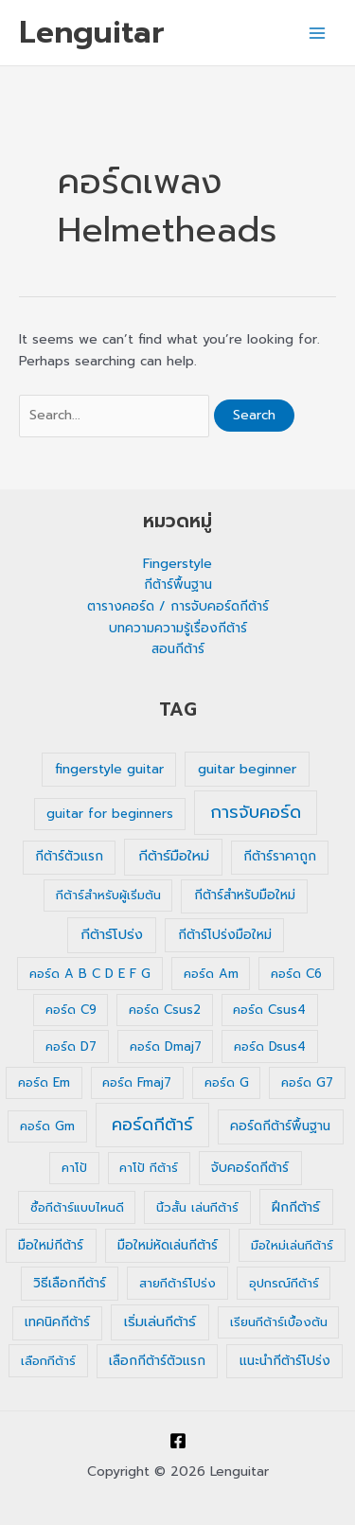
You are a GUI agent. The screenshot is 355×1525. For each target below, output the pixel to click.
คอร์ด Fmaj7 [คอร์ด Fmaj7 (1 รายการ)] (136, 1082)
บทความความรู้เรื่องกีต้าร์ (178, 628)
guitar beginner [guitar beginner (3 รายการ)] (247, 769)
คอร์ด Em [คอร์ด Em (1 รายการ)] (44, 1082)
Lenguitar (92, 32)
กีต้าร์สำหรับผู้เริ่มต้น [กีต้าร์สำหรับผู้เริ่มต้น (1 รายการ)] (108, 895)
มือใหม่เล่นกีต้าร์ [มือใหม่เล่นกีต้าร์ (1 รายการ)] (292, 1245)
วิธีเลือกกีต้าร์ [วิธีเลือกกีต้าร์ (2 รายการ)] (69, 1283)
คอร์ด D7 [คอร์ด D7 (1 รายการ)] (71, 1046)
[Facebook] (177, 1440)
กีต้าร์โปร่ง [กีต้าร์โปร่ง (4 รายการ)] (111, 934)
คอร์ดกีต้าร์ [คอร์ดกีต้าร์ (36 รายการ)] (152, 1124)
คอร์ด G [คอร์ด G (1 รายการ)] (226, 1082)
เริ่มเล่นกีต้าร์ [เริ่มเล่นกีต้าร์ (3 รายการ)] (160, 1322)
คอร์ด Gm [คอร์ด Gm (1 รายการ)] (47, 1126)
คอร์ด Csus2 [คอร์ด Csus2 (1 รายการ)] (165, 1010)
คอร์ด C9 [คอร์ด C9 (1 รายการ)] (71, 1010)
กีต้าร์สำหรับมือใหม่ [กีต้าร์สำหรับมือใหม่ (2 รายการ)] (244, 895)
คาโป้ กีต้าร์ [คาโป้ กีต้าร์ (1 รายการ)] (148, 1168)
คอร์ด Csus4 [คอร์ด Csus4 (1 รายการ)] (269, 1010)
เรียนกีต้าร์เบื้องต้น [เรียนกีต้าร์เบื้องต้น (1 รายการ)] (279, 1322)
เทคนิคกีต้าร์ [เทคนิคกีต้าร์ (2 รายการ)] (57, 1322)
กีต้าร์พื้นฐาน (178, 584)
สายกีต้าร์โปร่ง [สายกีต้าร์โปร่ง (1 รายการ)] (177, 1283)
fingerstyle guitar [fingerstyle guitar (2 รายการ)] (109, 769)
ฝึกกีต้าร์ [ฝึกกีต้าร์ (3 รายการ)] (296, 1207)
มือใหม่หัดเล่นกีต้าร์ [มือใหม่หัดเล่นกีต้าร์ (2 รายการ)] (167, 1245)
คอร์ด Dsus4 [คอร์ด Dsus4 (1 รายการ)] (270, 1046)
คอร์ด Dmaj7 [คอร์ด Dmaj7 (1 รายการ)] (166, 1046)
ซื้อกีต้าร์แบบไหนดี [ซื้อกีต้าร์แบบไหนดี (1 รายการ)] (77, 1207)
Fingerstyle (177, 564)
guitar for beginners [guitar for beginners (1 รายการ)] (109, 814)
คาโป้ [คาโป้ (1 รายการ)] (74, 1168)
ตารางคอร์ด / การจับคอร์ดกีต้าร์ (178, 606)
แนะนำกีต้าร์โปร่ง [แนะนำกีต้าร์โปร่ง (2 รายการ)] (285, 1361)
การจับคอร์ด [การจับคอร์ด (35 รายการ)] (255, 812)
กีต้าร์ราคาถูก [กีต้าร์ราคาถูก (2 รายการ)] (279, 856)
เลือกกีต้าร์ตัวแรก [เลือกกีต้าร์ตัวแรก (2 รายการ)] (157, 1361)
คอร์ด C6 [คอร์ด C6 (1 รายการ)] (296, 974)
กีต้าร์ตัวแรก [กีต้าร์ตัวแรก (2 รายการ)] (69, 856)
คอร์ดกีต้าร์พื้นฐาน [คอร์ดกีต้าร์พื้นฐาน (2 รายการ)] (280, 1126)
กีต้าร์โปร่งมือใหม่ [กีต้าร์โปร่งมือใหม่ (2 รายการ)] (225, 935)
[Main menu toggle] (317, 32)
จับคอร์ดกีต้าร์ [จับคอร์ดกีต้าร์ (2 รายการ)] (250, 1168)
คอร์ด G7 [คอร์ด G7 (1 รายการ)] (307, 1082)
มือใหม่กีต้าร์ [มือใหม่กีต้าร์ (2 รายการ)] (50, 1245)
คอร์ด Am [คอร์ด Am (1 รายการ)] (211, 974)
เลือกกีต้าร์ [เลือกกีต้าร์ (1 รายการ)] (48, 1361)
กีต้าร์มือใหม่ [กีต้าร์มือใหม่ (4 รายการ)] (173, 855)
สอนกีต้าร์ (177, 649)
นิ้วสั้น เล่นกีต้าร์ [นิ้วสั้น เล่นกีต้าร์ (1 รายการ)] (197, 1207)
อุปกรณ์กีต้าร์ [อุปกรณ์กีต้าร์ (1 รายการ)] (284, 1283)
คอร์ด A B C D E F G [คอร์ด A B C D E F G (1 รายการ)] (90, 974)
